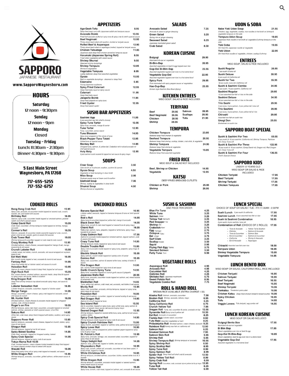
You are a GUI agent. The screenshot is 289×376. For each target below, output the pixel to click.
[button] (7, 7)
